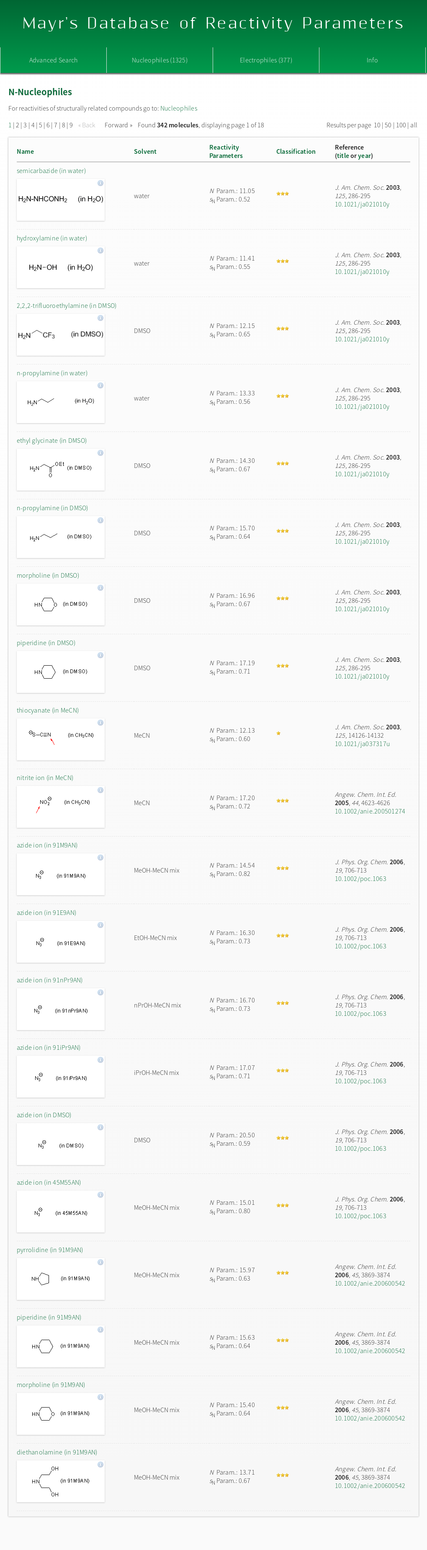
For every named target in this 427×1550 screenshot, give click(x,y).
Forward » (118, 125)
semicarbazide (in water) (51, 170)
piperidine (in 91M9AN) (49, 1317)
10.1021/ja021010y (362, 204)
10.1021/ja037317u (362, 743)
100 (401, 125)
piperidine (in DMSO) (46, 642)
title (343, 155)
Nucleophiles (178, 108)
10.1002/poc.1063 (360, 878)
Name (25, 151)
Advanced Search (53, 60)
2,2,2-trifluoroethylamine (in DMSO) (66, 305)
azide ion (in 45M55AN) (49, 1182)
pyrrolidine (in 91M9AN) (50, 1249)
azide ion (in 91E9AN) (46, 912)
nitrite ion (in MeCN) (45, 777)
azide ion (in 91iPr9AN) (49, 1047)
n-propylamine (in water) (52, 373)
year (364, 155)
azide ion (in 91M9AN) (47, 845)
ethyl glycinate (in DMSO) (52, 440)
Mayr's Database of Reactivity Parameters (214, 23)
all (413, 125)
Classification (296, 151)
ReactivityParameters (226, 151)
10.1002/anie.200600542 (370, 1283)
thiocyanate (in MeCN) (48, 710)
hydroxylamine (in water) (52, 238)
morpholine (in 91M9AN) (51, 1384)
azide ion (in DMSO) (44, 1115)
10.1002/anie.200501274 (370, 811)
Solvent (145, 151)
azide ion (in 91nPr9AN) (50, 980)
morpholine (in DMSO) (48, 575)
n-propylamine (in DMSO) (52, 508)
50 (388, 125)
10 (377, 125)
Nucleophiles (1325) (160, 60)
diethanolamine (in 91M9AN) (57, 1452)
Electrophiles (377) (266, 60)
